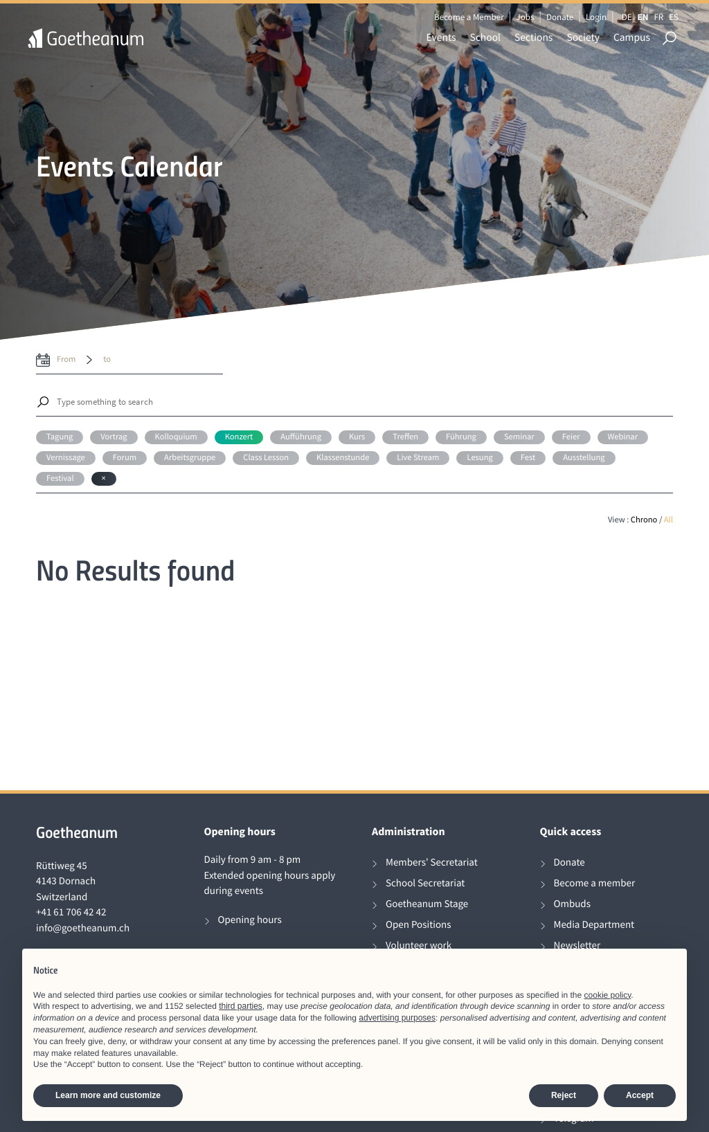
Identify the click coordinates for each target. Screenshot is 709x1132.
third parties (240, 1006)
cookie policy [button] (607, 995)
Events (441, 37)
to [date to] (107, 359)
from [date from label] (66, 359)
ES (674, 17)
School (485, 37)
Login (596, 17)
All (668, 520)
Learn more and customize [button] (108, 1095)
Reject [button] (563, 1095)
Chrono (644, 520)
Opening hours (250, 919)
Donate (559, 17)
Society (583, 37)
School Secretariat (425, 883)
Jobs (525, 17)
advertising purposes (397, 1018)
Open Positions (418, 924)
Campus (631, 37)
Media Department (594, 924)
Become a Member (469, 17)
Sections (533, 37)
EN (643, 17)
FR (658, 17)
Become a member (595, 883)
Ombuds (572, 904)
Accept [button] (640, 1095)
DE (627, 17)
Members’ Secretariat (432, 862)
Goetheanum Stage (427, 904)
